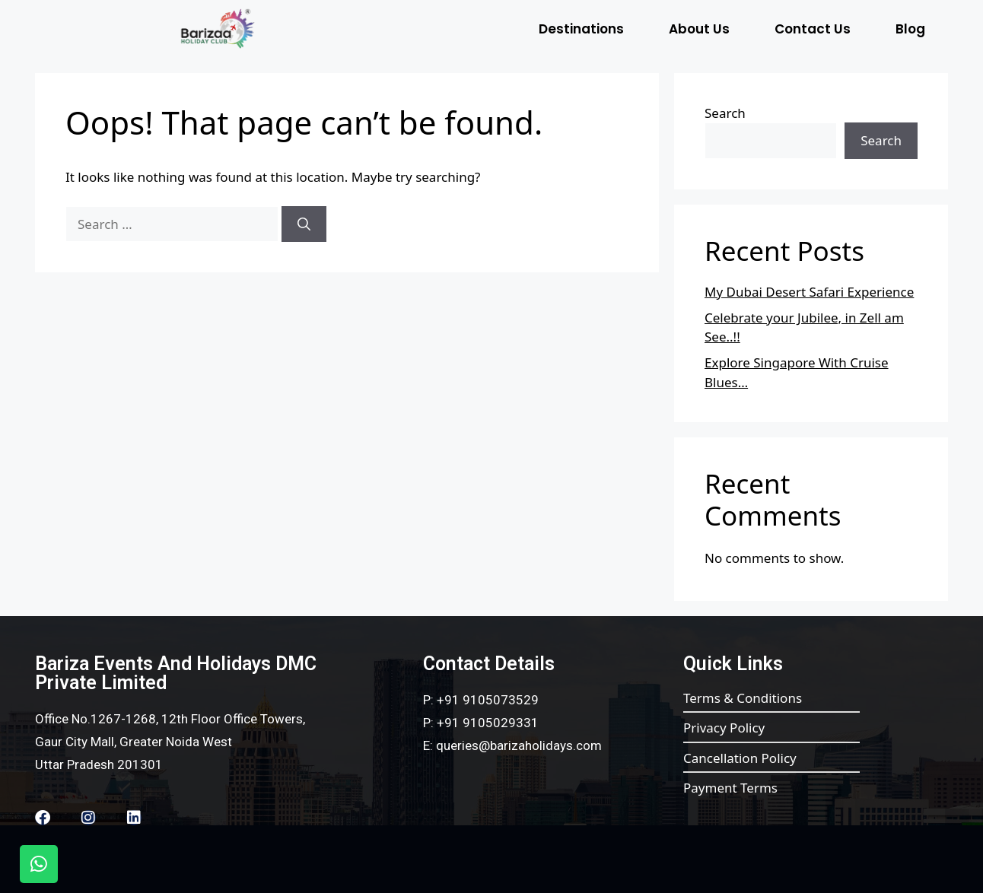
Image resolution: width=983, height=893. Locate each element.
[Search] (304, 224)
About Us (699, 29)
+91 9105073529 (488, 699)
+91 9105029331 (488, 722)
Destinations (581, 29)
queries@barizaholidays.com (519, 745)
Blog (910, 29)
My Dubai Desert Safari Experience (809, 291)
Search (725, 113)
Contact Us (813, 29)
